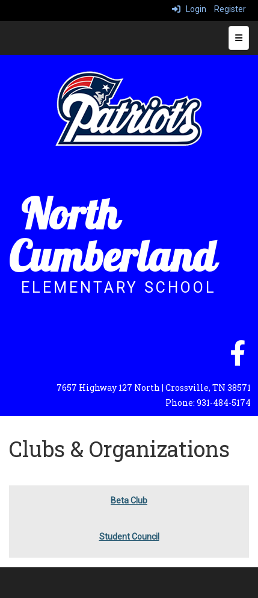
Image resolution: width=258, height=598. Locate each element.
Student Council (129, 536)
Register (230, 9)
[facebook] (237, 359)
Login (189, 9)
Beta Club (129, 500)
